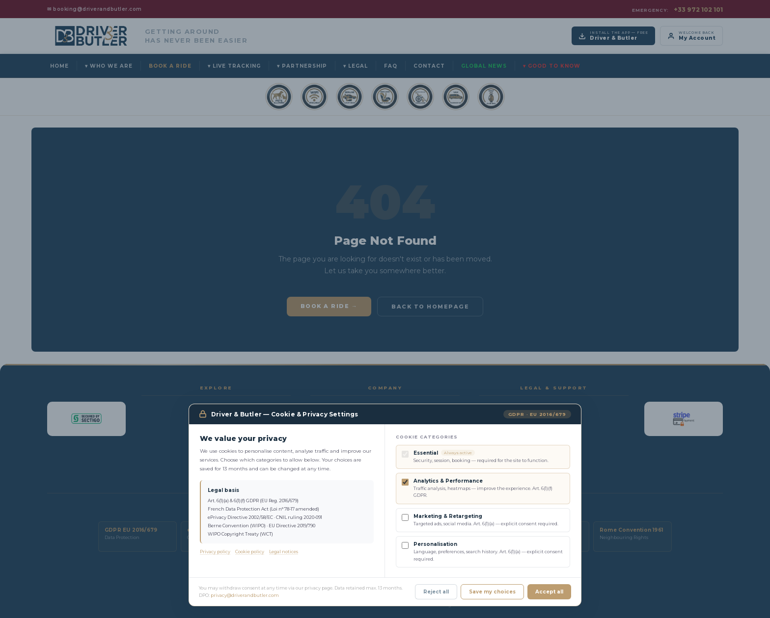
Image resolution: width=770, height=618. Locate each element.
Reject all (436, 592)
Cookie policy (249, 551)
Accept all (549, 592)
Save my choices (492, 592)
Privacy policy (215, 551)
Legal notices (283, 551)
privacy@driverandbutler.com (245, 595)
